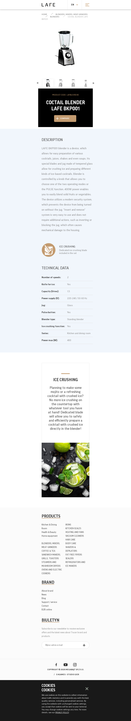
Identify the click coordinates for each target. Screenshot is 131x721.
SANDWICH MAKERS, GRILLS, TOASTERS (51, 557)
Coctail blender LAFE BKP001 (65, 18)
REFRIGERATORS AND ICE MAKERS (75, 564)
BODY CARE (71, 543)
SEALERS (70, 558)
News (44, 594)
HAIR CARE (70, 540)
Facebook (56, 665)
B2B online (47, 609)
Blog (44, 598)
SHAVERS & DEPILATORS (71, 549)
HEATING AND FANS (75, 532)
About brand (47, 591)
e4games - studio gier (67, 674)
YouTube (65, 665)
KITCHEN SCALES (73, 528)
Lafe (48, 5)
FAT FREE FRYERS (74, 555)
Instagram (75, 665)
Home (44, 14)
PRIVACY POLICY (62, 712)
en (72, 5)
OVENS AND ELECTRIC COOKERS (52, 572)
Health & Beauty (49, 532)
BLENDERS (54, 17)
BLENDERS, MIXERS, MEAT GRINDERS (72, 14)
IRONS (68, 525)
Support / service (49, 602)
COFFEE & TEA (48, 551)
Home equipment (49, 536)
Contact (45, 606)
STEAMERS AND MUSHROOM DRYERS (51, 564)
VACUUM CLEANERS (75, 536)
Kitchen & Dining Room (49, 526)
